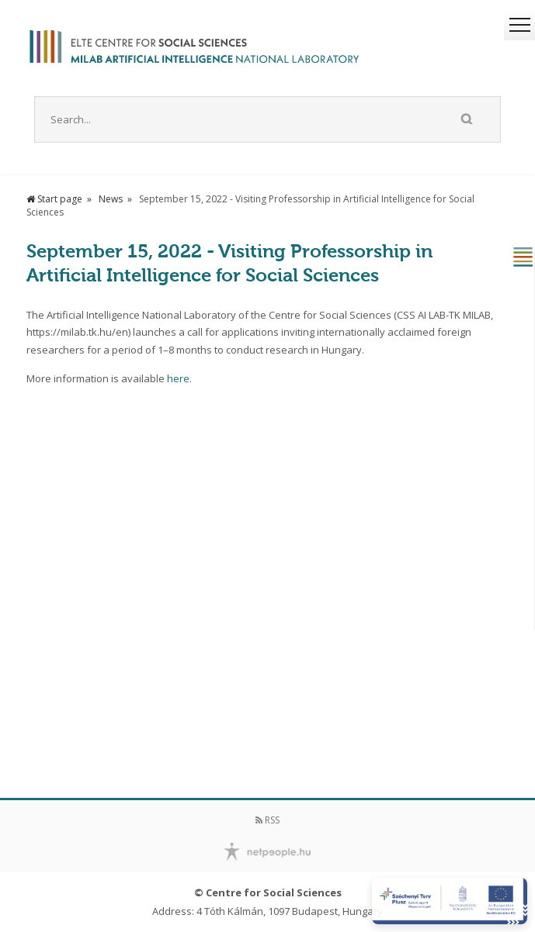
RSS (267, 820)
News (111, 198)
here (178, 378)
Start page (54, 198)
